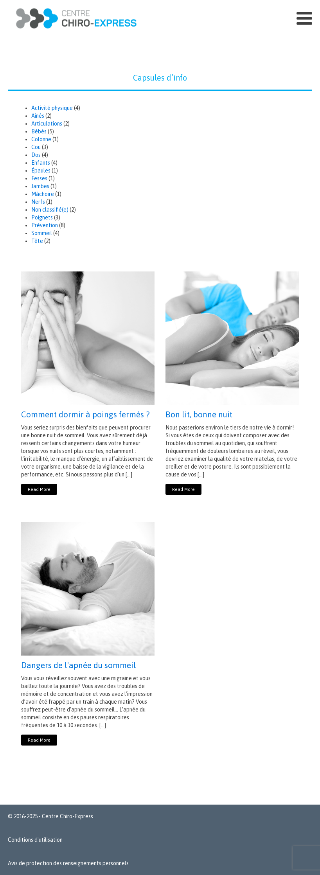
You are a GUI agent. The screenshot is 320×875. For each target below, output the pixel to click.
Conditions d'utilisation (35, 840)
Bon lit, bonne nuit (198, 414)
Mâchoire (42, 194)
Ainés (37, 116)
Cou (36, 147)
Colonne (41, 139)
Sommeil (41, 233)
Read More (39, 489)
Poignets (42, 217)
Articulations (46, 123)
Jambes (40, 186)
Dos (36, 155)
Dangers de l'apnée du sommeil (78, 665)
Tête (37, 241)
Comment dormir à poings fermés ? (85, 414)
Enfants (40, 163)
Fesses (39, 178)
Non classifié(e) (49, 210)
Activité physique (52, 108)
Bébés (39, 131)
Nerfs (38, 202)
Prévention (44, 225)
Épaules (40, 170)
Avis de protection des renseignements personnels (68, 863)
